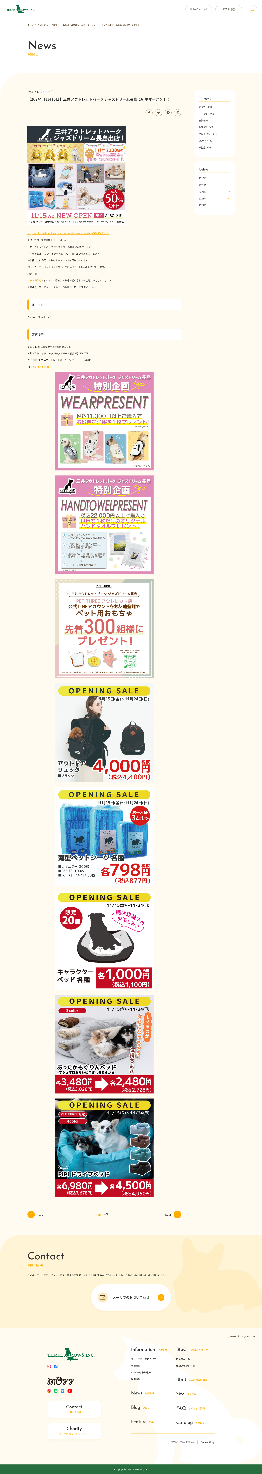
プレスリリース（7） (210, 134)
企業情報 (149, 1350)
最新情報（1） (206, 120)
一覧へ (104, 1214)
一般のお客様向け (192, 1350)
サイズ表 (186, 1394)
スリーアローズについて (143, 1359)
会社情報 (135, 1365)
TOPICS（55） (206, 127)
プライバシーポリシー (183, 1442)
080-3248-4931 (40, 366)
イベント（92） (207, 113)
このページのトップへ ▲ (241, 1336)
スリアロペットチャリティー (74, 1431)
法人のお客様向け (191, 1380)
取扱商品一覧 (183, 1359)
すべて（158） (206, 107)
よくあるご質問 (190, 1409)
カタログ (190, 1423)
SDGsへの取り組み (141, 1372)
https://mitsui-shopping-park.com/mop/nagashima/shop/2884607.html (68, 233)
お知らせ (142, 1393)
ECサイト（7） (207, 140)
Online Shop (208, 1442)
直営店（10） (206, 147)
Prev (35, 1214)
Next (173, 1214)
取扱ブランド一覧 (185, 1365)
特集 (142, 1422)
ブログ (140, 1408)
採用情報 (135, 1379)
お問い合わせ (74, 1409)
